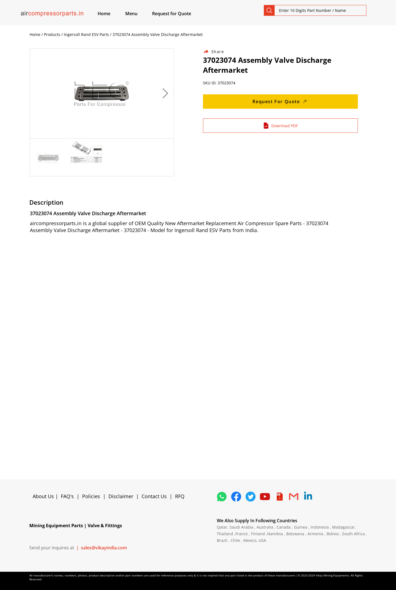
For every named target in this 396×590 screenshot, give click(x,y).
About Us (44, 496)
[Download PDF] (280, 125)
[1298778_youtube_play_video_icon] (265, 496)
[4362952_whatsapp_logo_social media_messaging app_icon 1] (222, 496)
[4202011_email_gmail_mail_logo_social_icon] (294, 496)
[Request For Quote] (280, 101)
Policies (91, 496)
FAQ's (67, 496)
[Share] (217, 51)
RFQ (179, 496)
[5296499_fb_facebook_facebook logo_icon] (236, 496)
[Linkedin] (308, 496)
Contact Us (154, 496)
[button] (137, 13)
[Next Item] (165, 93)
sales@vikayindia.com (104, 548)
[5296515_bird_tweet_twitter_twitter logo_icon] (251, 496)
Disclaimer (122, 496)
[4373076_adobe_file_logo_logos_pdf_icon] (279, 496)
